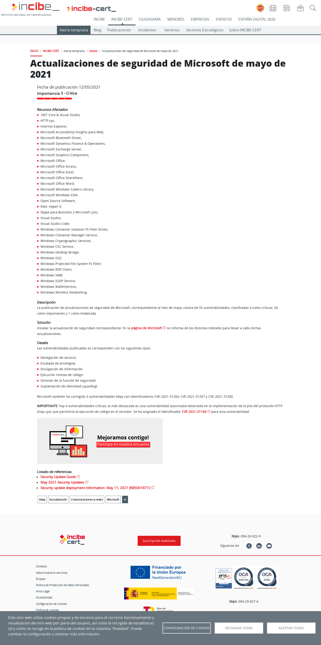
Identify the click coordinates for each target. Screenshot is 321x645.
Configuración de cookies (51, 604)
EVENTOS (224, 19)
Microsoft (113, 499)
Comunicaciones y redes (87, 499)
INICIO (34, 51)
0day (42, 499)
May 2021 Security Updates (62, 482)
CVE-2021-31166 (194, 411)
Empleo (40, 579)
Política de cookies (47, 610)
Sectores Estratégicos (204, 30)
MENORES (176, 19)
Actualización (58, 499)
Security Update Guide (58, 476)
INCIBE (99, 19)
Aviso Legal (43, 591)
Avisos (93, 51)
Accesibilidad (44, 597)
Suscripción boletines (159, 541)
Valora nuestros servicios (51, 572)
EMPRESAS (200, 19)
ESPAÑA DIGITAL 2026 (257, 19)
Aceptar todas (291, 628)
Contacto (41, 566)
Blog (97, 30)
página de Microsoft (146, 328)
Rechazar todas (239, 628)
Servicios (172, 30)
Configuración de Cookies (187, 628)
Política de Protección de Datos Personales (62, 585)
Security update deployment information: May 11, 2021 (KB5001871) (95, 487)
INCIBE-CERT (121, 19)
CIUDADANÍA (150, 19)
